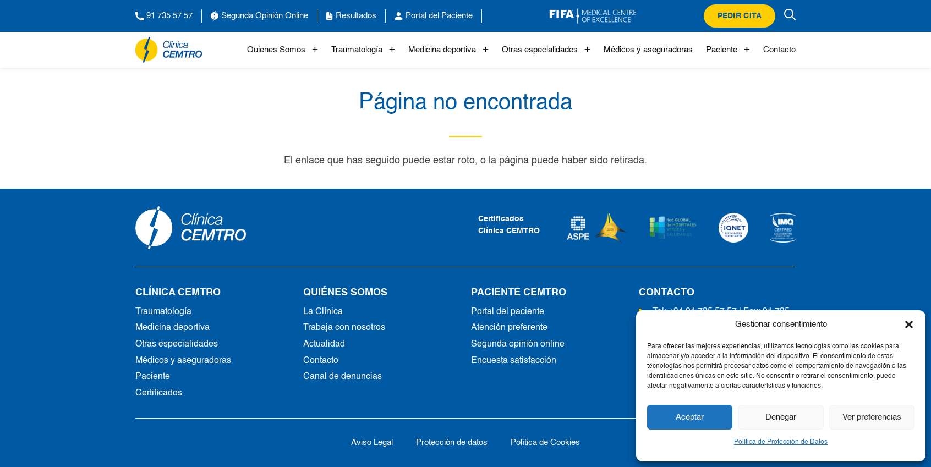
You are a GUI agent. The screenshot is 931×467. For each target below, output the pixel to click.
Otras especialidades (546, 50)
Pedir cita (740, 16)
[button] (908, 324)
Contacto (779, 50)
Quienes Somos (282, 50)
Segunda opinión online (518, 344)
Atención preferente (509, 327)
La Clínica (323, 311)
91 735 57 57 (164, 16)
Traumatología (363, 50)
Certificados (158, 393)
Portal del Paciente (434, 16)
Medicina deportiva (448, 50)
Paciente (728, 50)
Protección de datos (452, 442)
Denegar (780, 417)
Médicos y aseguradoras (648, 50)
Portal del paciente (507, 311)
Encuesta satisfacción (513, 360)
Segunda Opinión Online (259, 16)
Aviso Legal (372, 442)
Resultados (351, 16)
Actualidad (324, 344)
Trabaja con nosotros (344, 327)
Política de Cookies (545, 442)
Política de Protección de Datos (781, 442)
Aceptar (690, 417)
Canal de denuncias (342, 376)
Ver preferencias (871, 417)
